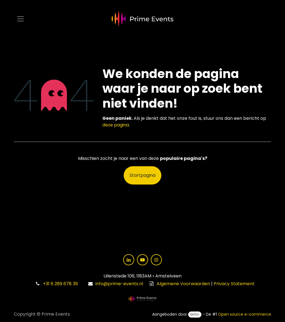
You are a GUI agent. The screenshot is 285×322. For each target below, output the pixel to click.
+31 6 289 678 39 (60, 284)
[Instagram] (156, 259)
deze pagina (115, 125)
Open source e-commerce (244, 314)
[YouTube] (142, 259)
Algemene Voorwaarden (183, 284)
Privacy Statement (234, 284)
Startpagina (142, 175)
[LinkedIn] (128, 259)
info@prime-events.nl (119, 284)
